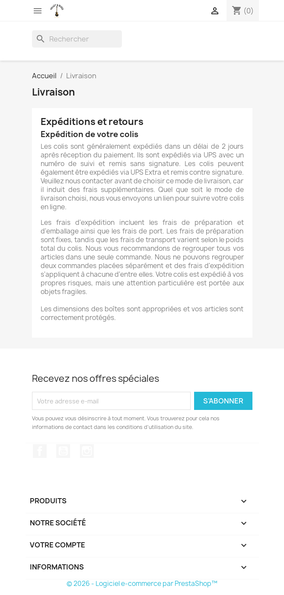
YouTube (63, 451)
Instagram (87, 451)
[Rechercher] (77, 39)
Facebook (40, 451)
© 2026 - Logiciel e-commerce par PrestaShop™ (142, 583)
